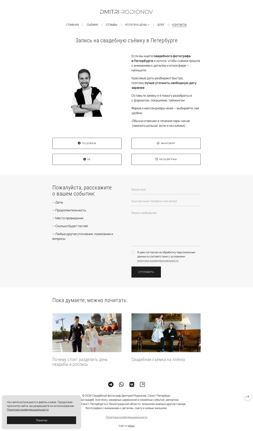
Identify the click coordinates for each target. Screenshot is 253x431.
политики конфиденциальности (157, 260)
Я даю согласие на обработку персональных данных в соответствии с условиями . (166, 256)
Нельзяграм (166, 159)
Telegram (87, 143)
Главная (72, 24)
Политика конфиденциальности (126, 417)
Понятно (41, 420)
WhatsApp (166, 143)
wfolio (131, 425)
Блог (161, 24)
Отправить (146, 272)
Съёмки (92, 24)
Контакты (179, 24)
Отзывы (111, 24)
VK (87, 159)
